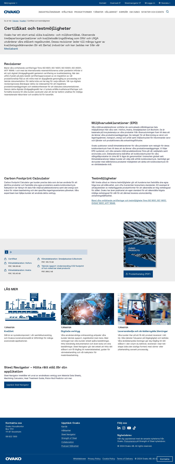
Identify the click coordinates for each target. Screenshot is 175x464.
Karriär (123, 12)
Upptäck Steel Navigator (17, 385)
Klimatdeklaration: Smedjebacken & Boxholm (59, 260)
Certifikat (10, 259)
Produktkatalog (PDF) (138, 274)
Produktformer (83, 12)
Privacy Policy (94, 458)
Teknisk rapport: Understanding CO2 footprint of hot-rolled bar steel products (61, 268)
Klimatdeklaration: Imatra (17, 271)
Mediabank (11, 48)
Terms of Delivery (125, 458)
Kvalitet (23, 21)
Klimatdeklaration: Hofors (18, 264)
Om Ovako (134, 12)
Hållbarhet (111, 12)
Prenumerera (130, 441)
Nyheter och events (152, 12)
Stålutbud (67, 12)
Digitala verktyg (70, 331)
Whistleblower (79, 458)
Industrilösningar (49, 12)
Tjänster (98, 12)
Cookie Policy (108, 458)
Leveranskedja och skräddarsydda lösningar (143, 331)
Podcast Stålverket (70, 446)
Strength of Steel (69, 438)
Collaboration (67, 442)
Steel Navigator (68, 434)
